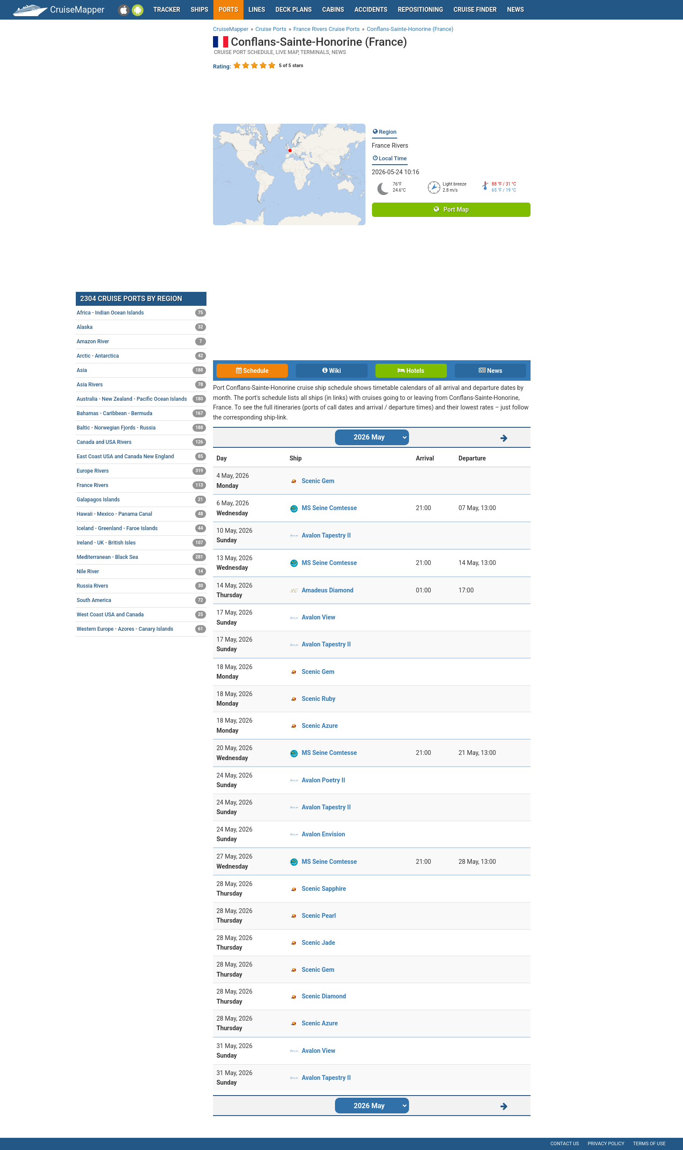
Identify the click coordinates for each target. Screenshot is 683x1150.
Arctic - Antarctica (141, 356)
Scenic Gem (318, 480)
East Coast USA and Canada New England (141, 456)
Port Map (451, 209)
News (515, 9)
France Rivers (390, 145)
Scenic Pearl (319, 915)
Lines (257, 9)
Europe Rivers (141, 471)
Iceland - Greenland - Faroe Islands (141, 528)
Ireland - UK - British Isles (141, 543)
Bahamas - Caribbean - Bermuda (141, 413)
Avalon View (318, 617)
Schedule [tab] (252, 370)
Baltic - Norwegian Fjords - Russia (141, 428)
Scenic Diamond (324, 996)
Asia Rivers (141, 385)
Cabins (333, 9)
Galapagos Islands (141, 500)
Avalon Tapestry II (326, 535)
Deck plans (294, 9)
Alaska (141, 327)
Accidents (371, 9)
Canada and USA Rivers (141, 442)
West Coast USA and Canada (141, 615)
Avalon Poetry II (323, 780)
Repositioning (420, 9)
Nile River (141, 571)
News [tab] (490, 370)
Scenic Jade (318, 942)
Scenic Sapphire (324, 888)
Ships (199, 9)
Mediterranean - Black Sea (141, 557)
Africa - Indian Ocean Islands (141, 313)
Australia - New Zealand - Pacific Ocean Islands (141, 399)
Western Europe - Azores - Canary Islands (141, 629)
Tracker (166, 9)
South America (141, 600)
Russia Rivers (141, 586)
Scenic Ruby (318, 698)
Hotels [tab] (411, 370)
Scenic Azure (320, 725)
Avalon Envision (323, 834)
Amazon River (141, 341)
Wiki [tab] (331, 370)
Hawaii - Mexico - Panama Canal (141, 514)
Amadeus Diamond (328, 590)
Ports (228, 9)
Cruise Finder (475, 9)
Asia (141, 370)
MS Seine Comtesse (329, 507)
